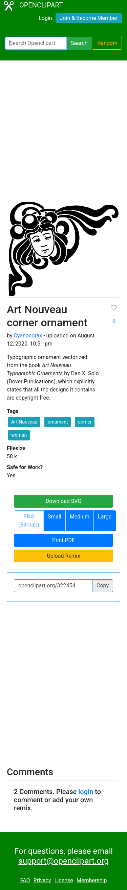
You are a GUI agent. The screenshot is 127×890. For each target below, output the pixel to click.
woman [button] (19, 435)
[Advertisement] (63, 133)
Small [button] (54, 516)
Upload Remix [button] (63, 556)
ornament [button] (57, 422)
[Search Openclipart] (36, 43)
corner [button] (84, 422)
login (85, 792)
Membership (92, 880)
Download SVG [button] (64, 501)
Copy (103, 585)
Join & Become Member (89, 18)
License (64, 880)
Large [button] (104, 516)
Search (79, 43)
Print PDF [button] (63, 540)
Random (107, 43)
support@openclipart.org (63, 861)
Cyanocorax (28, 335)
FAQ (25, 880)
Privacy (42, 880)
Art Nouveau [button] (24, 422)
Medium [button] (79, 516)
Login (45, 18)
